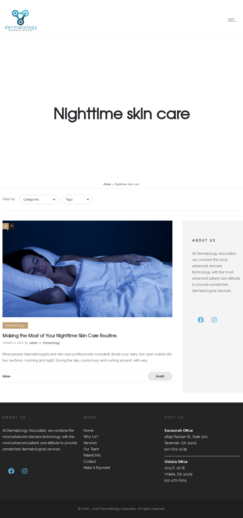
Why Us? (90, 437)
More (6, 376)
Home (107, 184)
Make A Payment (96, 468)
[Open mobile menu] (233, 20)
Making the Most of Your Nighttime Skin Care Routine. (60, 335)
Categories (31, 199)
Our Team (91, 449)
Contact (89, 461)
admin (33, 343)
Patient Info (92, 455)
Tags (69, 199)
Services (90, 443)
